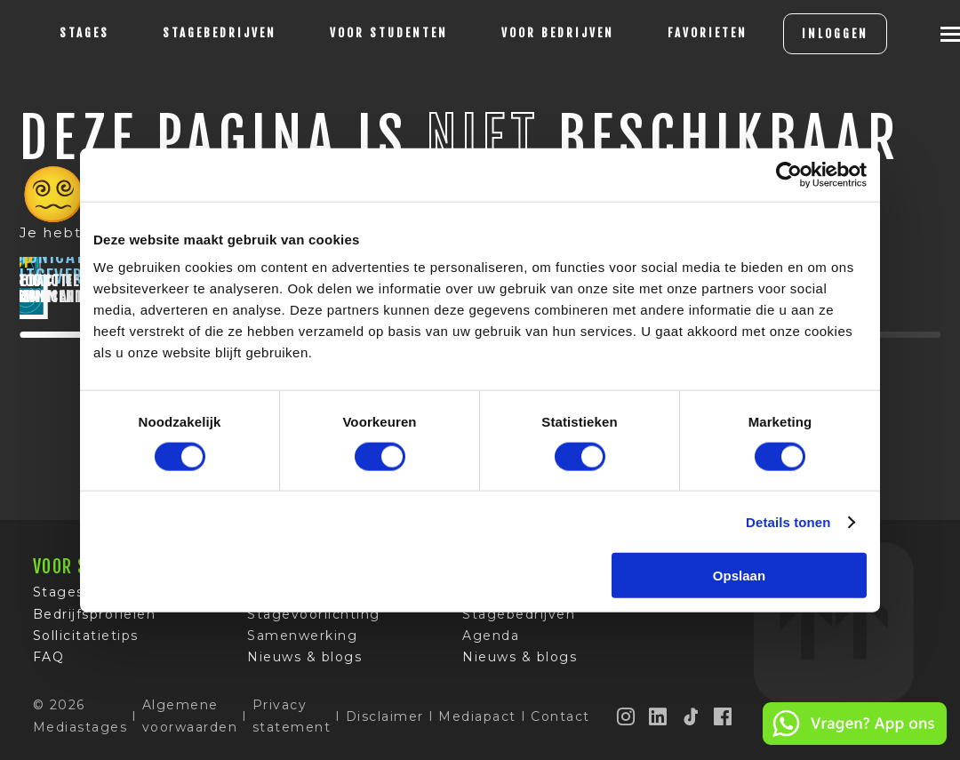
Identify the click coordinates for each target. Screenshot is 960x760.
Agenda (490, 642)
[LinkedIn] (658, 722)
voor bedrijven (557, 33)
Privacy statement (292, 722)
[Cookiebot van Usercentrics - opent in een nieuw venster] (789, 174)
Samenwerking (302, 642)
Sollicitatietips (86, 642)
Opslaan (739, 575)
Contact (560, 723)
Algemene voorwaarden (190, 722)
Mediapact (477, 723)
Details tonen (788, 521)
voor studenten (389, 33)
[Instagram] (626, 722)
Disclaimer (385, 723)
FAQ (49, 664)
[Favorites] (707, 33)
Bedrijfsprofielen (94, 620)
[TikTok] (691, 722)
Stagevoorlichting (313, 620)
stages (84, 33)
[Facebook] (723, 722)
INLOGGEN (835, 34)
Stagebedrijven (219, 33)
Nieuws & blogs (304, 664)
